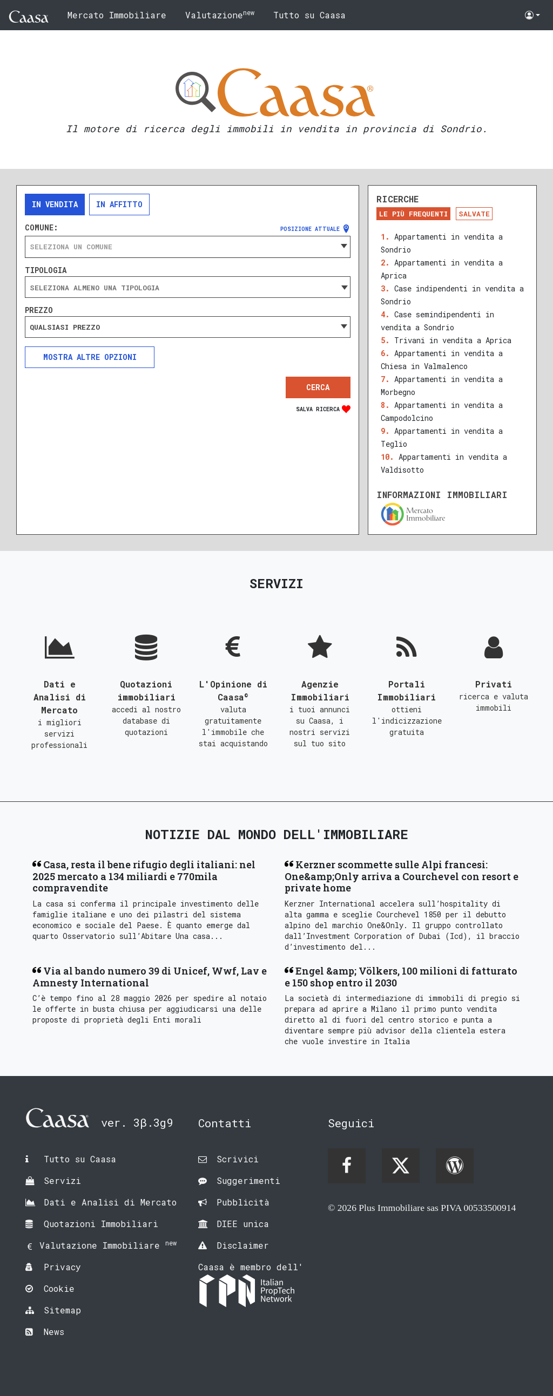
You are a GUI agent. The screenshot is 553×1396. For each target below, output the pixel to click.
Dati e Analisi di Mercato (110, 1202)
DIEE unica (243, 1223)
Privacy (62, 1266)
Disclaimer (243, 1245)
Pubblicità (243, 1202)
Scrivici (238, 1159)
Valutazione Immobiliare (108, 1245)
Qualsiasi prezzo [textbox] (65, 327)
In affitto (119, 204)
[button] (532, 15)
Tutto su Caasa (309, 15)
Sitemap (62, 1310)
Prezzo (39, 310)
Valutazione (219, 14)
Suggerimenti (248, 1180)
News (54, 1331)
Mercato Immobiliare (117, 15)
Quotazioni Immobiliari (101, 1223)
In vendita (55, 204)
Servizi (62, 1180)
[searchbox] (188, 287)
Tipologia (45, 270)
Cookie (59, 1288)
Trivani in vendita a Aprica (452, 340)
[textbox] (188, 246)
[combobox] (187, 246)
